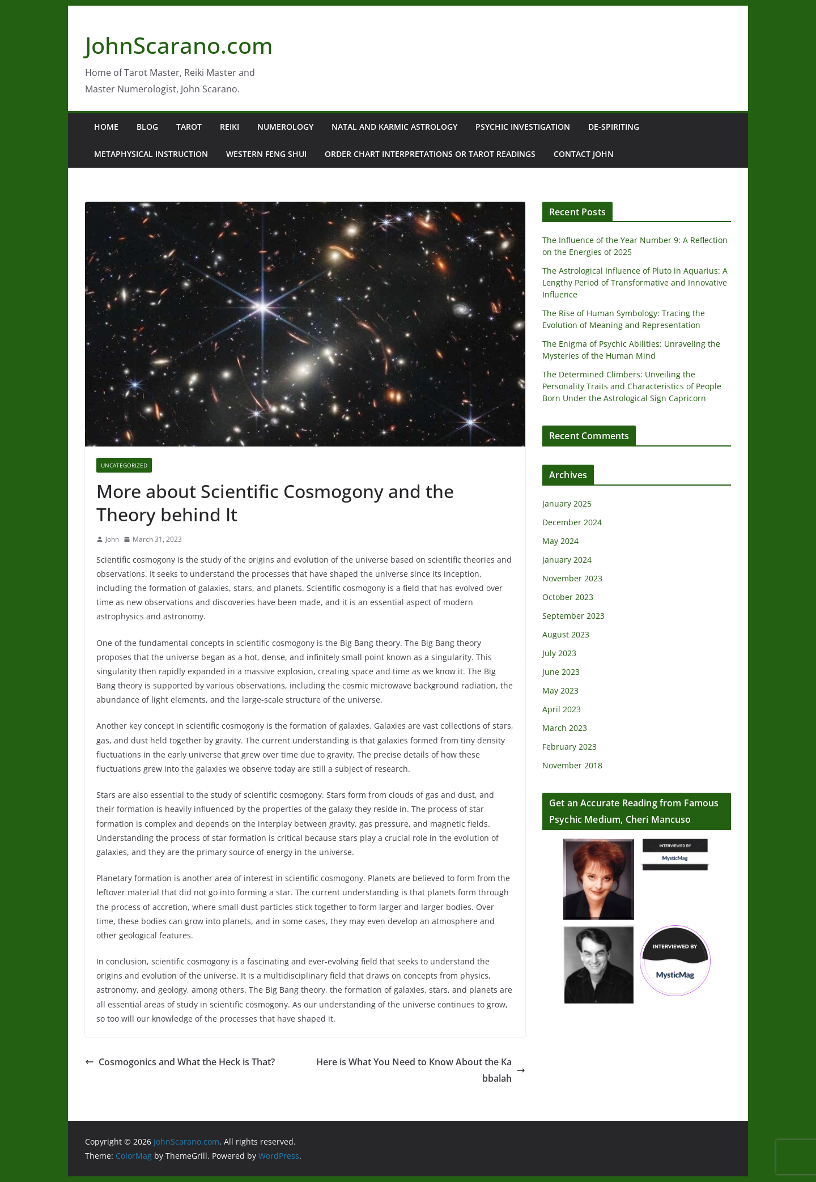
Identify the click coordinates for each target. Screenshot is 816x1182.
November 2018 (572, 765)
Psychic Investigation (522, 126)
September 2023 (573, 615)
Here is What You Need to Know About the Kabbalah (420, 1070)
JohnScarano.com (179, 45)
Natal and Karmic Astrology (394, 126)
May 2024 (560, 540)
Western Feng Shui (266, 153)
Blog (147, 126)
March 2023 (564, 727)
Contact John (584, 153)
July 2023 (559, 653)
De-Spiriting (613, 126)
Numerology (285, 126)
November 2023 (572, 578)
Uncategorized (124, 465)
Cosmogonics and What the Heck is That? (180, 1062)
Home (106, 126)
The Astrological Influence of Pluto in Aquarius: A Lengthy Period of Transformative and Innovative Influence (635, 282)
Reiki (229, 126)
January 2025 (567, 503)
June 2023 (561, 671)
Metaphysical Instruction (151, 153)
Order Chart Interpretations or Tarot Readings (430, 153)
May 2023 (560, 690)
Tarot (189, 126)
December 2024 (572, 522)
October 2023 (567, 597)
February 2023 (569, 746)
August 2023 (565, 634)
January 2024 (567, 559)
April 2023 (561, 709)
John (112, 539)
